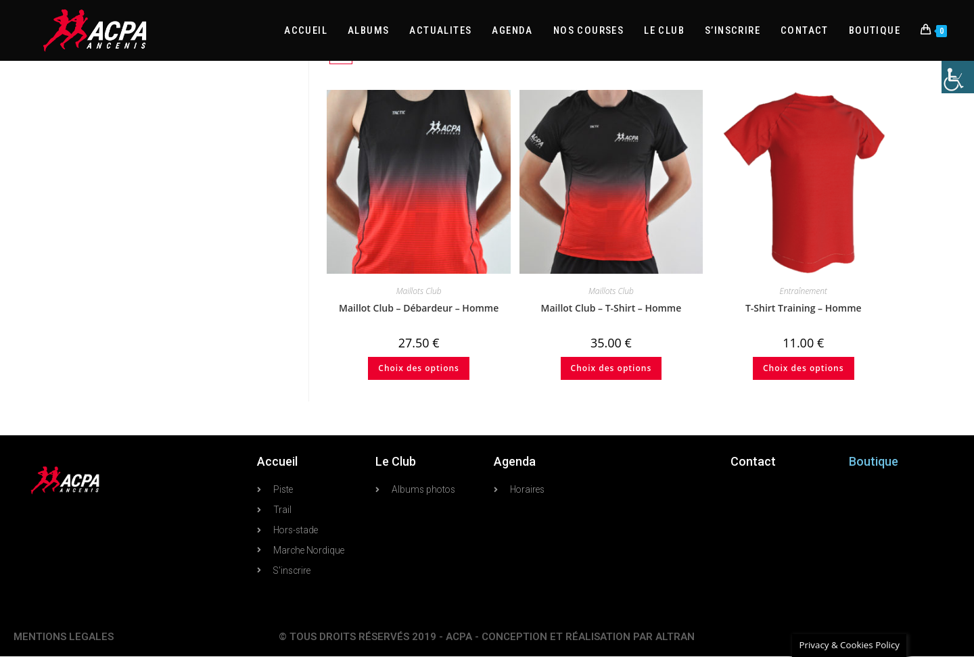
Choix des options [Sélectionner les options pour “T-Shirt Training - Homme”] (803, 368)
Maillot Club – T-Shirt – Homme (611, 307)
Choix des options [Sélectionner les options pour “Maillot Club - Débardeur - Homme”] (418, 368)
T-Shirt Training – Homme (803, 307)
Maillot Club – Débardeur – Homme (418, 307)
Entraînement (803, 291)
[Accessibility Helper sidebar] (958, 77)
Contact (753, 461)
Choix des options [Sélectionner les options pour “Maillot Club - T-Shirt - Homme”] (611, 368)
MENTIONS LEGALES (64, 637)
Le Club (395, 461)
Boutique (873, 461)
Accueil (277, 461)
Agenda (515, 461)
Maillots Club (419, 291)
